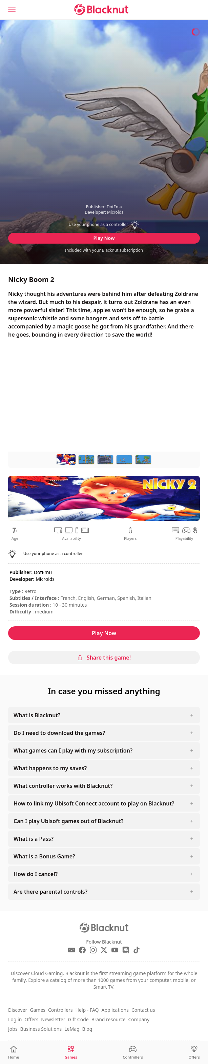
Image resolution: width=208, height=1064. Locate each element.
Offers (31, 1019)
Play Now (104, 238)
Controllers (60, 1010)
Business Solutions (41, 1029)
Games (37, 1010)
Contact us (143, 1010)
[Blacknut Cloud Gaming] (101, 9)
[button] (104, 225)
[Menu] (12, 9)
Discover (17, 1010)
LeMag (71, 1029)
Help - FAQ (87, 1010)
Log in (15, 1019)
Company (138, 1019)
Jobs (13, 1029)
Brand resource (108, 1019)
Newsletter (53, 1019)
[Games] (71, 1052)
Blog (87, 1029)
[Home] (13, 1052)
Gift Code (78, 1019)
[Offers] (194, 1052)
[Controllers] (133, 1052)
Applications (114, 1010)
